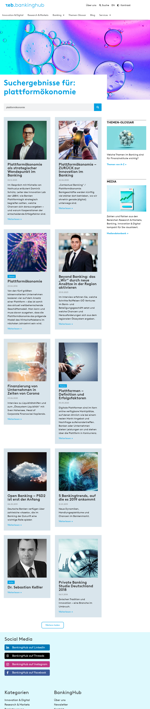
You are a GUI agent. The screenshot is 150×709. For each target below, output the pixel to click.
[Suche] (98, 107)
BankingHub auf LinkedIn (25, 647)
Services (105, 15)
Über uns (59, 700)
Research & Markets (38, 15)
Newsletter (61, 704)
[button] (52, 625)
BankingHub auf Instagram (26, 664)
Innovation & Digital (12, 15)
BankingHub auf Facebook (25, 673)
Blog (92, 15)
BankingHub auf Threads (24, 656)
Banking (58, 15)
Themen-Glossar (77, 15)
